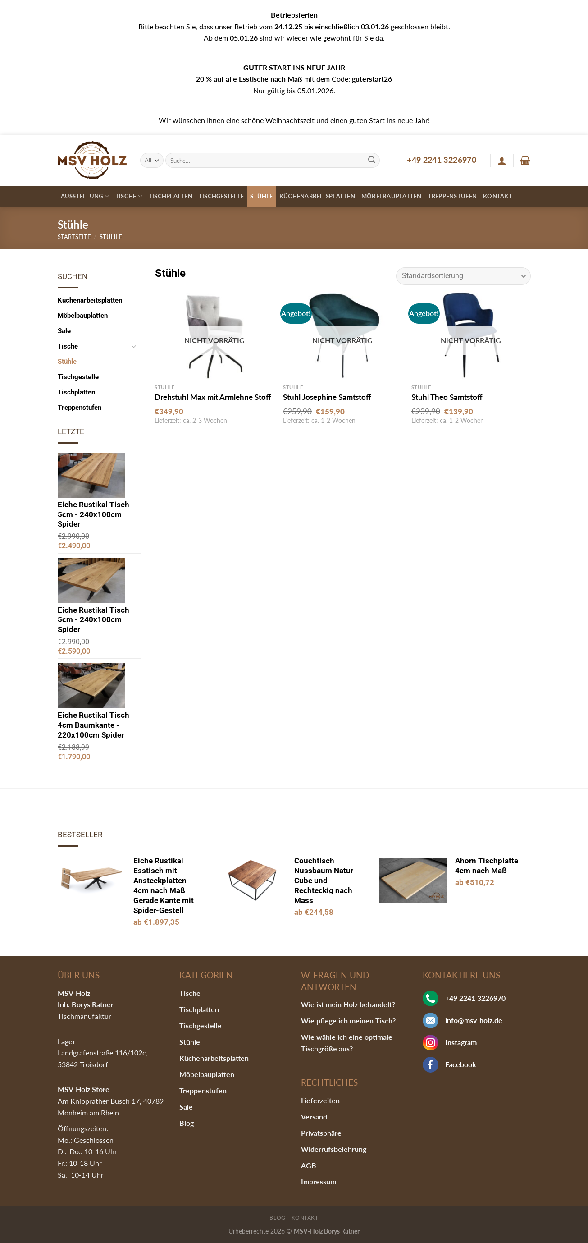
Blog (186, 1123)
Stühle (261, 196)
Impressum (318, 1181)
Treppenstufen (452, 196)
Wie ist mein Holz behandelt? (348, 1004)
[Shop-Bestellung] (463, 276)
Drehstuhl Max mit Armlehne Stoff (213, 397)
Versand (314, 1116)
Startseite (74, 236)
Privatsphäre (321, 1132)
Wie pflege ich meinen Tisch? (348, 1020)
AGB (308, 1165)
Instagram (461, 1042)
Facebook (460, 1064)
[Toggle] (133, 346)
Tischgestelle (221, 196)
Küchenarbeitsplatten (317, 196)
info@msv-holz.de (473, 1020)
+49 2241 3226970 (441, 160)
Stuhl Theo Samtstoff (447, 397)
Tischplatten (170, 196)
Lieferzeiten (320, 1100)
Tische (128, 196)
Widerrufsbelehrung (333, 1149)
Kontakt (497, 196)
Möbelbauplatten (391, 196)
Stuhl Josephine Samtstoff (327, 397)
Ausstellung (85, 196)
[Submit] (371, 160)
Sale (64, 331)
